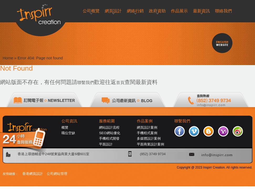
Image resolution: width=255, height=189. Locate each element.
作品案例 (145, 121)
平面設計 (106, 144)
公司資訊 (69, 121)
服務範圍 (107, 121)
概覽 (64, 127)
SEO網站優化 (109, 133)
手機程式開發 (109, 138)
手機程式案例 (147, 133)
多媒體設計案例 (149, 138)
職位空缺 (68, 133)
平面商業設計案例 (150, 144)
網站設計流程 (109, 127)
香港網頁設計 (32, 174)
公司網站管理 (57, 174)
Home (8, 58)
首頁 (120, 82)
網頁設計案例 (147, 127)
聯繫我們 (85, 82)
